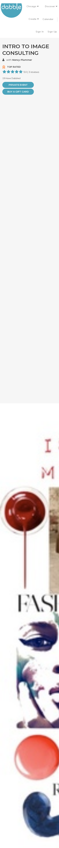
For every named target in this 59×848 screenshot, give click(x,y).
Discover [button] (51, 6)
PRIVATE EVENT (18, 84)
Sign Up (53, 31)
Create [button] (34, 19)
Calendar (48, 19)
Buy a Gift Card (18, 91)
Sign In (40, 31)
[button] (33, 6)
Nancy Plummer (22, 59)
